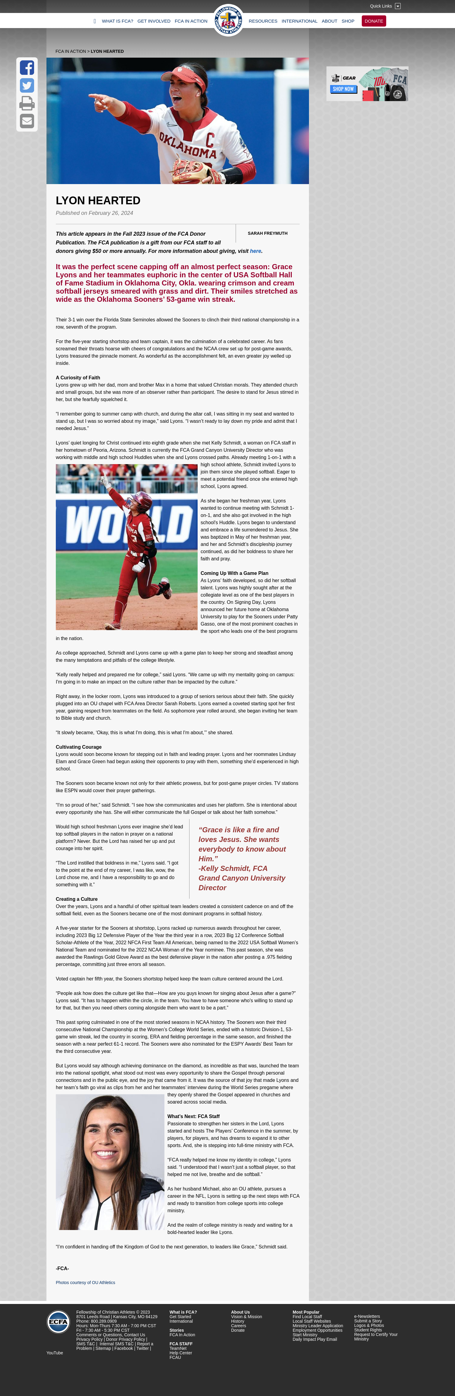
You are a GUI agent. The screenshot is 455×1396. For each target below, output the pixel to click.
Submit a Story (368, 1320)
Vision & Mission (246, 1316)
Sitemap (103, 1348)
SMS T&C (85, 1343)
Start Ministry (305, 1334)
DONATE (374, 21)
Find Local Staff (307, 1316)
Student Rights (368, 1329)
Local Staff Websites (312, 1321)
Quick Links (381, 6)
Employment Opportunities (317, 1330)
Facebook (123, 1348)
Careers (238, 1325)
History (237, 1321)
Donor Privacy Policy (125, 1339)
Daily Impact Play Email (315, 1339)
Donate (238, 1330)
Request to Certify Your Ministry (376, 1336)
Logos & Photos (369, 1325)
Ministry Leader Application (318, 1325)
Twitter (142, 1348)
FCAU (175, 1357)
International (181, 1321)
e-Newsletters (367, 1316)
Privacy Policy (89, 1339)
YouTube (54, 1352)
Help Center (181, 1352)
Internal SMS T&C (117, 1343)
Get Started (180, 1316)
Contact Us (134, 1334)
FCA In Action (71, 51)
